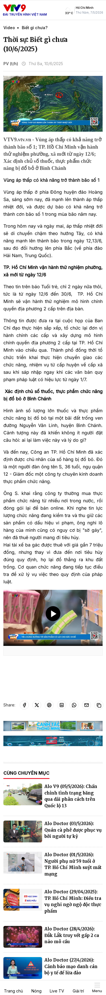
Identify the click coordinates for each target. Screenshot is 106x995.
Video (9, 27)
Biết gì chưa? (34, 27)
